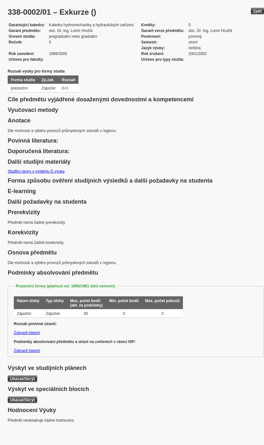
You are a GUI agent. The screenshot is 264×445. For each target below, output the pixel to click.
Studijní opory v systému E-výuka (36, 171)
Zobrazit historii (27, 333)
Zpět (257, 11)
